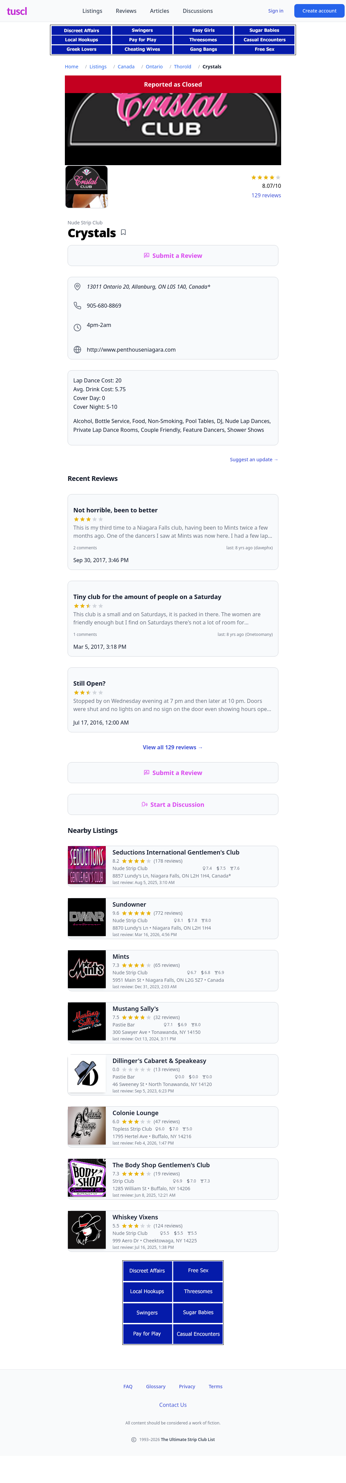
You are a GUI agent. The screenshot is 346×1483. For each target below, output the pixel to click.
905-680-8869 (104, 305)
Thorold (182, 66)
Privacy (187, 1386)
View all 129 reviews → (173, 747)
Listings (92, 11)
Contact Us (173, 1405)
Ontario (154, 66)
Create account (319, 10)
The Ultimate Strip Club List (188, 1439)
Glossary (155, 1386)
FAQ (127, 1386)
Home (71, 66)
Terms (216, 1386)
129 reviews (266, 195)
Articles (159, 11)
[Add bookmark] (123, 232)
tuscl (17, 11)
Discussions (198, 11)
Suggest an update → (254, 459)
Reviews (126, 11)
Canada (126, 66)
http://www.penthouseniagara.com (131, 349)
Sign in (275, 10)
